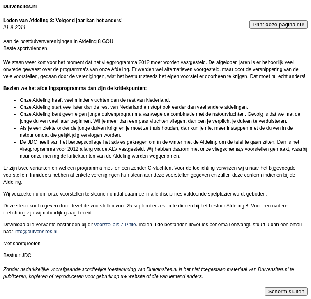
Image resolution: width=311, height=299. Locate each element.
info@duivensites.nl (35, 232)
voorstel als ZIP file (115, 225)
